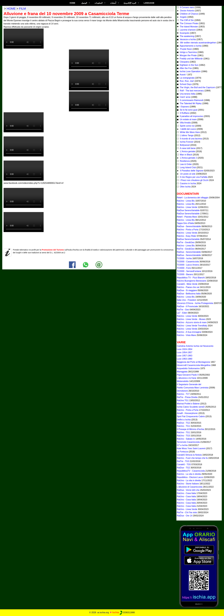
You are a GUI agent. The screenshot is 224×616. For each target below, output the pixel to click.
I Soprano (184, 106)
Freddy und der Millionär (191, 58)
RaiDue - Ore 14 (184, 516)
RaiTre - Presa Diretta (187, 397)
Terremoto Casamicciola (188, 442)
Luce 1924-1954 (184, 349)
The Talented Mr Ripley (190, 103)
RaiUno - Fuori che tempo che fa (192, 458)
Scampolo (184, 33)
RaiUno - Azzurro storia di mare (192, 322)
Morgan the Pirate (188, 55)
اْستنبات (113, 3)
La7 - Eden (182, 313)
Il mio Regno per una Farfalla (193, 177)
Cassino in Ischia (187, 183)
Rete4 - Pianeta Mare (187, 217)
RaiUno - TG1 (183, 426)
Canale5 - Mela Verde (187, 284)
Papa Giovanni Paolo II (188, 375)
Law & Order (185, 164)
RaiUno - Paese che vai (188, 287)
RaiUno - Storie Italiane (188, 484)
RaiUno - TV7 (183, 394)
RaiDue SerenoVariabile (188, 210)
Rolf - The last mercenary (191, 90)
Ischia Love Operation (190, 71)
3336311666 (127, 612)
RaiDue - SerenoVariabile (189, 226)
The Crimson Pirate (188, 23)
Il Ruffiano (184, 113)
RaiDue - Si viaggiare (187, 290)
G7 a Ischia (182, 445)
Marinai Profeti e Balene (188, 403)
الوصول (84, 3)
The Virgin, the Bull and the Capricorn (197, 87)
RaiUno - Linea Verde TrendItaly (192, 325)
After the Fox (185, 68)
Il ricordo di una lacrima (190, 138)
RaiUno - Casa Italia (186, 493)
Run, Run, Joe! (186, 81)
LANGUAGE (149, 3)
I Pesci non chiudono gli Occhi (194, 180)
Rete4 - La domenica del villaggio (192, 197)
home (11, 8)
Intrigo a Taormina (188, 52)
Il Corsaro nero (186, 7)
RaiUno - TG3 (183, 435)
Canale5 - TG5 (184, 464)
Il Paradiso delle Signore (191, 171)
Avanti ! (183, 74)
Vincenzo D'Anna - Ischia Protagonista (195, 303)
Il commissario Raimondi (191, 100)
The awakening (186, 36)
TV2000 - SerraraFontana (189, 271)
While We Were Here (189, 132)
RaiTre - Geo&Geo (186, 242)
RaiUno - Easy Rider (186, 236)
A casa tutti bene (187, 148)
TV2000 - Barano (185, 274)
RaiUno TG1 (183, 400)
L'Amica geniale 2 (188, 158)
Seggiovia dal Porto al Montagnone (193, 362)
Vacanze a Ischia (187, 39)
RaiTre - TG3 (183, 461)
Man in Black (185, 154)
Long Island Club (187, 167)
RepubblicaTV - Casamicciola (191, 471)
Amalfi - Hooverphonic (187, 413)
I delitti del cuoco (187, 129)
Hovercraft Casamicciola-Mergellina (194, 365)
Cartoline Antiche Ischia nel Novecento (195, 346)
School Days (185, 84)
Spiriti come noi (187, 126)
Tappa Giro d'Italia (185, 223)
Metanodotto (183, 381)
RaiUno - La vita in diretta (189, 474)
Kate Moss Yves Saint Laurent (191, 448)
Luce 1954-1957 (184, 352)
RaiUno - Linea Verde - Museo (191, 319)
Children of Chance (188, 14)
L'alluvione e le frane (186, 378)
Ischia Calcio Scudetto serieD (191, 407)
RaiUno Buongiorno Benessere (191, 281)
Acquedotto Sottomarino (188, 368)
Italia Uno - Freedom (186, 300)
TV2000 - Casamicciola (188, 261)
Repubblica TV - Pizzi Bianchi (191, 277)
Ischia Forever (186, 142)
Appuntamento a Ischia (190, 46)
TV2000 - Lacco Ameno (188, 265)
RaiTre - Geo (183, 309)
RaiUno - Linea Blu (186, 201)
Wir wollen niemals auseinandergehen (197, 42)
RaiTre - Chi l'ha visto (187, 512)
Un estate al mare (188, 119)
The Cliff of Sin (186, 20)
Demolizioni (182, 391)
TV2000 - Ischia (184, 258)
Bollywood (184, 145)
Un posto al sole (187, 174)
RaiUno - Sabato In (186, 439)
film (22, 8)
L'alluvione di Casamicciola (189, 487)
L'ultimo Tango (186, 135)
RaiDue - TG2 (183, 423)
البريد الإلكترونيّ (130, 3)
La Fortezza (182, 451)
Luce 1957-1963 (184, 355)
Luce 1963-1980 (184, 359)
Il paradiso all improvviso (191, 116)
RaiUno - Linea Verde (187, 207)
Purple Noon (185, 49)
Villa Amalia (185, 122)
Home (72, 3)
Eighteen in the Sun (188, 65)
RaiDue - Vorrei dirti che (188, 490)
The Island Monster (188, 26)
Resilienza (184, 161)
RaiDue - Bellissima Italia (189, 293)
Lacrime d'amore (187, 30)
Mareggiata (182, 371)
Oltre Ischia (185, 187)
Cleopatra (184, 62)
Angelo (183, 17)
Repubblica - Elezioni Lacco (190, 477)
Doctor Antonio (186, 10)
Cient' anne (185, 97)
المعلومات (99, 3)
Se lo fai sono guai (188, 110)
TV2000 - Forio (184, 268)
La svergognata (187, 78)
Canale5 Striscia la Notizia (189, 455)
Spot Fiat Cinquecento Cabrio (191, 416)
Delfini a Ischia (184, 419)
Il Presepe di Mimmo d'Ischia (190, 429)
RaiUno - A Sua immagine (189, 332)
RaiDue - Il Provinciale (187, 306)
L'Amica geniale (187, 151)
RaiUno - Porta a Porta (187, 229)
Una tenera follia (187, 94)
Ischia (115, 612)
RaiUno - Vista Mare (186, 335)
